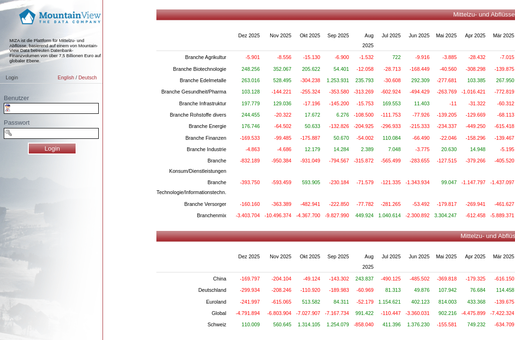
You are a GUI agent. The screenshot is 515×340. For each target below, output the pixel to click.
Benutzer (16, 98)
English (66, 77)
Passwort (17, 122)
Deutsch (87, 77)
